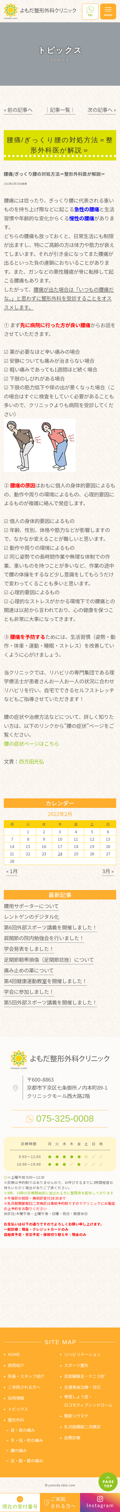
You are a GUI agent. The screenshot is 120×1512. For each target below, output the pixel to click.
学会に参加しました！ (29, 991)
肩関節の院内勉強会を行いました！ (44, 938)
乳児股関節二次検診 (82, 1427)
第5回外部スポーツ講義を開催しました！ (50, 1002)
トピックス (18, 1409)
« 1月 (12, 871)
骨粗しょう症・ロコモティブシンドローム (88, 1401)
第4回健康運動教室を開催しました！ (45, 980)
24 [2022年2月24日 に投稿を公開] (60, 854)
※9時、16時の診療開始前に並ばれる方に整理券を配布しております (59, 1192)
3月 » (108, 871)
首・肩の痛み (23, 1430)
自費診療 (72, 1438)
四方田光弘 (31, 761)
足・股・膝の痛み (27, 1461)
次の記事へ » (101, 109)
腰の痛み (19, 1450)
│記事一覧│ (60, 109)
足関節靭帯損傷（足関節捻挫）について (49, 959)
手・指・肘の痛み (27, 1440)
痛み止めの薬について (29, 970)
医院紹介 (16, 1365)
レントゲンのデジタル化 (31, 916)
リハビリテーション (82, 1354)
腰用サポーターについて (31, 905)
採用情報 (16, 1398)
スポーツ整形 (76, 1365)
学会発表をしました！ (29, 948)
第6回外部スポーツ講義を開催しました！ (50, 927)
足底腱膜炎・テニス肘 (84, 1376)
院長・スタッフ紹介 (26, 1376)
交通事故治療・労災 (82, 1387)
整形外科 (16, 1420)
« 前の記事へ (18, 109)
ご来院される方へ (24, 1387)
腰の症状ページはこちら (31, 743)
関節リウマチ (76, 1416)
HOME (14, 1354)
